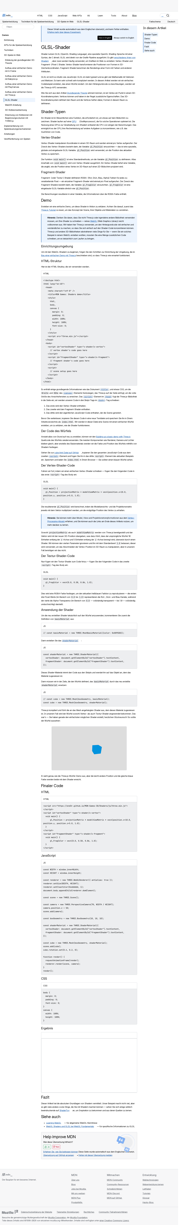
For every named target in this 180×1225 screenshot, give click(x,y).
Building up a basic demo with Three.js (113, 436)
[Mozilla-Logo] (10, 1212)
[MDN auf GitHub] (3, 1194)
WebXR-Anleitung (13, 105)
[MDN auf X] (12, 1194)
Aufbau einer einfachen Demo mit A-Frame (18, 69)
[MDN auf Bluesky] (8, 1194)
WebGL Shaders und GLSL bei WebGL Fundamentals (70, 1126)
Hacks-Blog (148, 1202)
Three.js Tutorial (48, 210)
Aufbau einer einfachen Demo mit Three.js (18, 93)
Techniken (8, 50)
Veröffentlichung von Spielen (17, 139)
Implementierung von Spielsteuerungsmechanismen (17, 127)
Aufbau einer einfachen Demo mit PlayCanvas (18, 85)
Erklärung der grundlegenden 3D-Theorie (20, 61)
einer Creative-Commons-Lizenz (114, 1220)
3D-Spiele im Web (12, 55)
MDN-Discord (113, 1193)
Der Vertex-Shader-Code (58, 465)
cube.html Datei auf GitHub (66, 452)
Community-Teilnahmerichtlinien (113, 1212)
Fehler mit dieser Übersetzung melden (95, 1155)
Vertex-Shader (51, 137)
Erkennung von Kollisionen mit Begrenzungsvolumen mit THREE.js (18, 118)
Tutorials (146, 1193)
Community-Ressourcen (118, 1184)
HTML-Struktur (51, 261)
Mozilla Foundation (78, 1217)
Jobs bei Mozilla (78, 1189)
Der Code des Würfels (56, 431)
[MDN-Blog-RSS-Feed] (21, 1194)
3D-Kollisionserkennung (16, 110)
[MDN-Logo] (7, 1174)
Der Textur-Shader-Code (58, 556)
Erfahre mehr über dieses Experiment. (64, 32)
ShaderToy (65, 1110)
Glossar (146, 1198)
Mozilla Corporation (57, 1217)
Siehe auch (149, 50)
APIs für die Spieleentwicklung (18, 45)
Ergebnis (47, 1028)
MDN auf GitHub (114, 1198)
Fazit (146, 46)
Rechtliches (89, 1212)
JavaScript (48, 855)
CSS (44, 978)
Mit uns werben (78, 1193)
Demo (147, 38)
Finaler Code (150, 42)
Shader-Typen (150, 34)
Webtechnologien (150, 1180)
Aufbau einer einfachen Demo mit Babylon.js (18, 77)
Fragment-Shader (53, 172)
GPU (74, 121)
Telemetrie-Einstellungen (68, 1212)
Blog (134, 15)
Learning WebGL (53, 1123)
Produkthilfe (77, 1202)
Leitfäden (146, 1189)
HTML (45, 792)
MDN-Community (115, 1180)
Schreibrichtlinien (114, 1189)
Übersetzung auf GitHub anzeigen (58, 1155)
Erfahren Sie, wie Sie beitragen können (60, 1151)
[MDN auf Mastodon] (17, 1194)
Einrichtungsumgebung (57, 246)
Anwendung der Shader (57, 610)
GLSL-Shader (11, 100)
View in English (105, 38)
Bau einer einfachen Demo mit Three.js (58, 255)
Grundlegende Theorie (77, 93)
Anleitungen (9, 134)
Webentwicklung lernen (153, 1184)
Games (5, 35)
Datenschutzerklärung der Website (36, 1212)
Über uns (75, 1180)
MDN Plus (75, 1198)
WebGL (93, 221)
